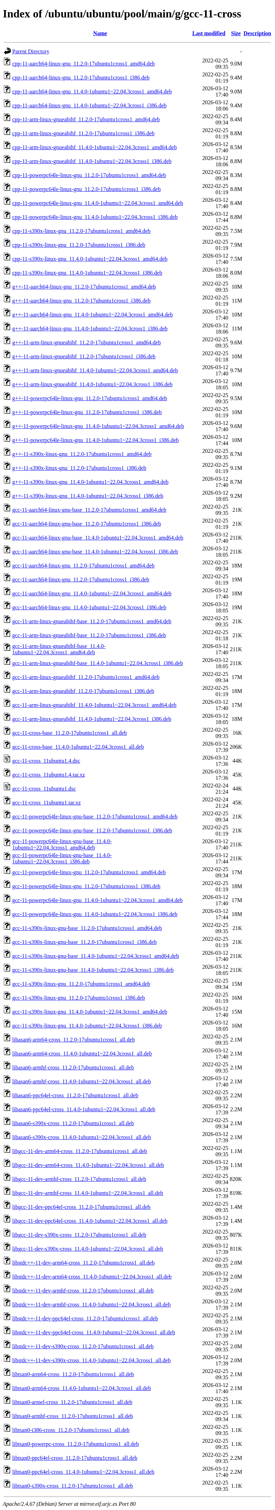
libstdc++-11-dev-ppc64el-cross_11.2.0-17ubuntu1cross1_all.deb (85, 1318)
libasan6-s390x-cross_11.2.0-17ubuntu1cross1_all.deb (73, 1123)
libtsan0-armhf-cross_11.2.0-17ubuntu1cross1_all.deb (72, 1416)
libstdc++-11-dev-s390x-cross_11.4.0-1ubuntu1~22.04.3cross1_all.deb (91, 1360)
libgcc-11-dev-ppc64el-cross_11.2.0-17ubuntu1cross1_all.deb (81, 1207)
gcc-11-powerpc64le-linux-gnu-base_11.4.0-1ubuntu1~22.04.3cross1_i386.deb (62, 858)
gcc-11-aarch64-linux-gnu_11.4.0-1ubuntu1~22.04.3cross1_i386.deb (89, 607)
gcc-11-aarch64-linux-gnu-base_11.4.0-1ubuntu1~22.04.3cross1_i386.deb (95, 552)
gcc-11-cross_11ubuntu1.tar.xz (46, 803)
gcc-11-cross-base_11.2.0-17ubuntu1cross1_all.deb (69, 733)
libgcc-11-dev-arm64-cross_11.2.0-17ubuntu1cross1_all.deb (79, 1151)
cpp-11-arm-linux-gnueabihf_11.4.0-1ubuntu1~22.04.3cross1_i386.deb (92, 161)
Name (100, 33)
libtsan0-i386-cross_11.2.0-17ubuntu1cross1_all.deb (71, 1430)
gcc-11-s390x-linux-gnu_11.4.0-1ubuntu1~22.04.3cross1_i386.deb (87, 1026)
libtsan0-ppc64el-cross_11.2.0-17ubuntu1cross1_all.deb (74, 1458)
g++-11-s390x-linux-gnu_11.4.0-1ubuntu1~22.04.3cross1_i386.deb (87, 496)
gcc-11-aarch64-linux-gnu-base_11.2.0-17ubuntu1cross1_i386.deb (86, 524)
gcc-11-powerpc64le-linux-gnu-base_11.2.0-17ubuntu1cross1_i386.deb (92, 830)
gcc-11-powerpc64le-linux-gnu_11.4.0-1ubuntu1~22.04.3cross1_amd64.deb (97, 900)
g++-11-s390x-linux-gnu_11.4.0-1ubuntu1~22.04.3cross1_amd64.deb (90, 482)
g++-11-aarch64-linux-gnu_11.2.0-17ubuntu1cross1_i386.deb (81, 301)
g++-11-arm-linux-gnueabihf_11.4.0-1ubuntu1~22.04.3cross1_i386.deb (92, 384)
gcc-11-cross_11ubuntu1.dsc (44, 789)
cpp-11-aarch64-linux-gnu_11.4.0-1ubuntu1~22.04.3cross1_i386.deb (89, 105)
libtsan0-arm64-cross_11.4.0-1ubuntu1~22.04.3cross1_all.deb (81, 1388)
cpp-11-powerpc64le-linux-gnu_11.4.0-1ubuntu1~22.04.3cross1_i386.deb (95, 217)
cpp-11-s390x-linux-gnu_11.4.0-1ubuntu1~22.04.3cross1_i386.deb (87, 273)
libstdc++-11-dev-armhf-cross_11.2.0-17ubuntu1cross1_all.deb (83, 1291)
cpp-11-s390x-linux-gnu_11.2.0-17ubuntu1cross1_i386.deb (78, 245)
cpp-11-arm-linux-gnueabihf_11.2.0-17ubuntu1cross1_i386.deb (83, 133)
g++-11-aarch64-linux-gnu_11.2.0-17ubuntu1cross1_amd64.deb (84, 287)
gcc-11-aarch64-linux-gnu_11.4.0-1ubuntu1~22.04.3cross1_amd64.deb (92, 593)
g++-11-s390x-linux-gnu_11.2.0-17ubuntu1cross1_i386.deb (79, 468)
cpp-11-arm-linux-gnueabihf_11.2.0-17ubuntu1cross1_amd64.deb (86, 119)
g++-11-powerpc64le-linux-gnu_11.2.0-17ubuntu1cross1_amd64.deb (89, 398)
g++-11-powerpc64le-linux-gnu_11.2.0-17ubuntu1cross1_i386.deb (87, 412)
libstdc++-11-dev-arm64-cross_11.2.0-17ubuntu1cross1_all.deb (83, 1263)
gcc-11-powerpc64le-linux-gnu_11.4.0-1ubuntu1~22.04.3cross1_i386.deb (95, 914)
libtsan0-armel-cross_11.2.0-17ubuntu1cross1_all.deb (72, 1402)
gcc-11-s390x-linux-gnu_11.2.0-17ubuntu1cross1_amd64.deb (81, 984)
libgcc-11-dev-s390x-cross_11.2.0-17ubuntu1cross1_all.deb (79, 1235)
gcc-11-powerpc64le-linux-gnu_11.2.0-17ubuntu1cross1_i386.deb (86, 886)
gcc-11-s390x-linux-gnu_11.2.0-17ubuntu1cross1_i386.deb (78, 998)
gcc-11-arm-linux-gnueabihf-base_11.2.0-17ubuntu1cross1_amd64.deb (91, 621)
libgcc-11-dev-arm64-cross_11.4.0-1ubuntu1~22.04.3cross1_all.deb (88, 1165)
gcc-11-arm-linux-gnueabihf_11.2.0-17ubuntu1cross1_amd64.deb (85, 677)
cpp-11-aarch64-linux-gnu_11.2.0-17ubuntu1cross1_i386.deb (81, 78)
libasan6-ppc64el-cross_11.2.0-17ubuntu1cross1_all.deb (75, 1095)
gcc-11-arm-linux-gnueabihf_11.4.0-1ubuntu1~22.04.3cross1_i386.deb (91, 719)
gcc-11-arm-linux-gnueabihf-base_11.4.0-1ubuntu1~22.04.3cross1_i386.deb (97, 663)
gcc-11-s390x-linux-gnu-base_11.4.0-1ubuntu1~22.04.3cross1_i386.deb (93, 970)
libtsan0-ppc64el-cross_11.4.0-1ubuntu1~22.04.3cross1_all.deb (83, 1472)
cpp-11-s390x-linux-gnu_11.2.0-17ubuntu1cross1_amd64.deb (81, 231)
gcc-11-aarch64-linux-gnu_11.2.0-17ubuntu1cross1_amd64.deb (83, 566)
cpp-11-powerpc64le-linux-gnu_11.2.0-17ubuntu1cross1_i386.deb (86, 189)
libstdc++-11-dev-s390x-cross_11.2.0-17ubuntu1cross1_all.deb (83, 1346)
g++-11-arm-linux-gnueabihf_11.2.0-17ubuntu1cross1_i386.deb (83, 356)
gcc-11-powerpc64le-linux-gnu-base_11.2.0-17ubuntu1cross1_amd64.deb (95, 816)
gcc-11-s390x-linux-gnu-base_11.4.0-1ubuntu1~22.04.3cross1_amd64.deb (95, 956)
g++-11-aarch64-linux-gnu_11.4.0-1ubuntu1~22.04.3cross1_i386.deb (90, 328)
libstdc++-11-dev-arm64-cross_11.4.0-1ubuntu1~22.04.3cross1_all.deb (92, 1277)
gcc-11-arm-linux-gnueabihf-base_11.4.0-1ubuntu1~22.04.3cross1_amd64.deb (59, 649)
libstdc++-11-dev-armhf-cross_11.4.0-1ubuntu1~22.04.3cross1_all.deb (91, 1304)
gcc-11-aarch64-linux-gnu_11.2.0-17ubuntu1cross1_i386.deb (80, 579)
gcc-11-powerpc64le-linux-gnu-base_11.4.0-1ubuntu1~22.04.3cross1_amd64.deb (62, 844)
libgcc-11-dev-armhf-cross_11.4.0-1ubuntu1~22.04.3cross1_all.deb (87, 1193)
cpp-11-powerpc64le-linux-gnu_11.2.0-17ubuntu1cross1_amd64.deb (89, 175)
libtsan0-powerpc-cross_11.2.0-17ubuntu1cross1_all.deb (75, 1444)
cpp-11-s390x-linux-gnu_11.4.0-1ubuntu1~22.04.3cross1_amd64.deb (89, 259)
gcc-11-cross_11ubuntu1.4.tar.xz (48, 775)
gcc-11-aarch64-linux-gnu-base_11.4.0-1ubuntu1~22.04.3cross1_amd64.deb (97, 538)
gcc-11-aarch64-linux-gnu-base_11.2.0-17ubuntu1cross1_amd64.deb (89, 510)
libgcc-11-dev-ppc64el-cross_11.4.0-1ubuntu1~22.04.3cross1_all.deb (89, 1221)
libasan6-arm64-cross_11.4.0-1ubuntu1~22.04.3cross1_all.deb (82, 1054)
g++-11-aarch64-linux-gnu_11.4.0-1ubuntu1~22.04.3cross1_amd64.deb (92, 315)
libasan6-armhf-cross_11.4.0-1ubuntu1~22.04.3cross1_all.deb (81, 1081)
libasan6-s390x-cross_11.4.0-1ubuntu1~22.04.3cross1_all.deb (81, 1137)
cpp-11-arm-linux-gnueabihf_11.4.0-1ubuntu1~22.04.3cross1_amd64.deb (94, 147)
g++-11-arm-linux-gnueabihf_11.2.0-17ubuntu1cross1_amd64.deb (86, 342)
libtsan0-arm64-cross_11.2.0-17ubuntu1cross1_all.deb (73, 1374)
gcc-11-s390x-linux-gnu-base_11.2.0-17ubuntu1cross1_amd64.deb (87, 928)
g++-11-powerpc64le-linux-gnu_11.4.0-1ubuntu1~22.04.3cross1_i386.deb (95, 440)
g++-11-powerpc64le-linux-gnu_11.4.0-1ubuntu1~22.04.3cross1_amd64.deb (98, 426)
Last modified (208, 33)
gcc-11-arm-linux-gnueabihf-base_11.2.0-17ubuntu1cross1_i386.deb (89, 635)
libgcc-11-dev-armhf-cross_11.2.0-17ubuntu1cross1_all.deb (79, 1179)
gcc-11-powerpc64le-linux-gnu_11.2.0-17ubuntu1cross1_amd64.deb (89, 872)
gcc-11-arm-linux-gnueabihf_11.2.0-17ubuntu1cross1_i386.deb (83, 691)
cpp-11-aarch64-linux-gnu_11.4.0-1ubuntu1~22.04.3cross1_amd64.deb (92, 91)
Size (236, 33)
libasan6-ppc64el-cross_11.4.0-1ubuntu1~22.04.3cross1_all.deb (83, 1109)
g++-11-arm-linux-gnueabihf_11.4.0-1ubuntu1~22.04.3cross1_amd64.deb (95, 370)
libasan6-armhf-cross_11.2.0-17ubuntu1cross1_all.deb (73, 1067)
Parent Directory (30, 51)
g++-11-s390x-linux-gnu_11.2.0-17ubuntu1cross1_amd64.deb (82, 454)
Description (257, 33)
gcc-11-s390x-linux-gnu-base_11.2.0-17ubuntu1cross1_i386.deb (84, 942)
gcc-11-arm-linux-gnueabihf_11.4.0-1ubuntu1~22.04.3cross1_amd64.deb (94, 705)
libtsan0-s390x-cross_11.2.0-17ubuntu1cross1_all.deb (72, 1486)
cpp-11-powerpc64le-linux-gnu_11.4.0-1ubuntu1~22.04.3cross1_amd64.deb (97, 203)
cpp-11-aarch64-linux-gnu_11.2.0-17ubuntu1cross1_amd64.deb (83, 64)
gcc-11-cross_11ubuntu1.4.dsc (46, 761)
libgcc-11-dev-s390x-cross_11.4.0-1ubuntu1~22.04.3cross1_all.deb (87, 1249)
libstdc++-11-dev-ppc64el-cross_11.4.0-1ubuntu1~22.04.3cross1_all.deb (93, 1332)
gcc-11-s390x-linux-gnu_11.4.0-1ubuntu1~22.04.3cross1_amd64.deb (89, 1012)
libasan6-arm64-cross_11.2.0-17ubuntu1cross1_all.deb (73, 1040)
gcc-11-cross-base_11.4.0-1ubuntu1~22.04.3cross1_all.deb (78, 747)
